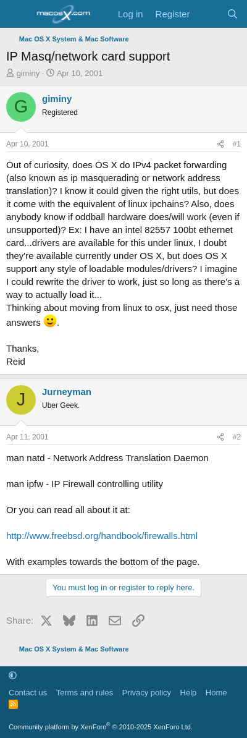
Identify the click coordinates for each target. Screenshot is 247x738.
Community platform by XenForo (101, 727)
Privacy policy (146, 692)
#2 (237, 437)
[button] (12, 675)
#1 (237, 144)
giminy (28, 73)
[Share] (220, 144)
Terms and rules (84, 692)
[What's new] (208, 13)
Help (188, 692)
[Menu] (16, 14)
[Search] (232, 13)
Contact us (28, 692)
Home (216, 692)
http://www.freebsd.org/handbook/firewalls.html (102, 535)
